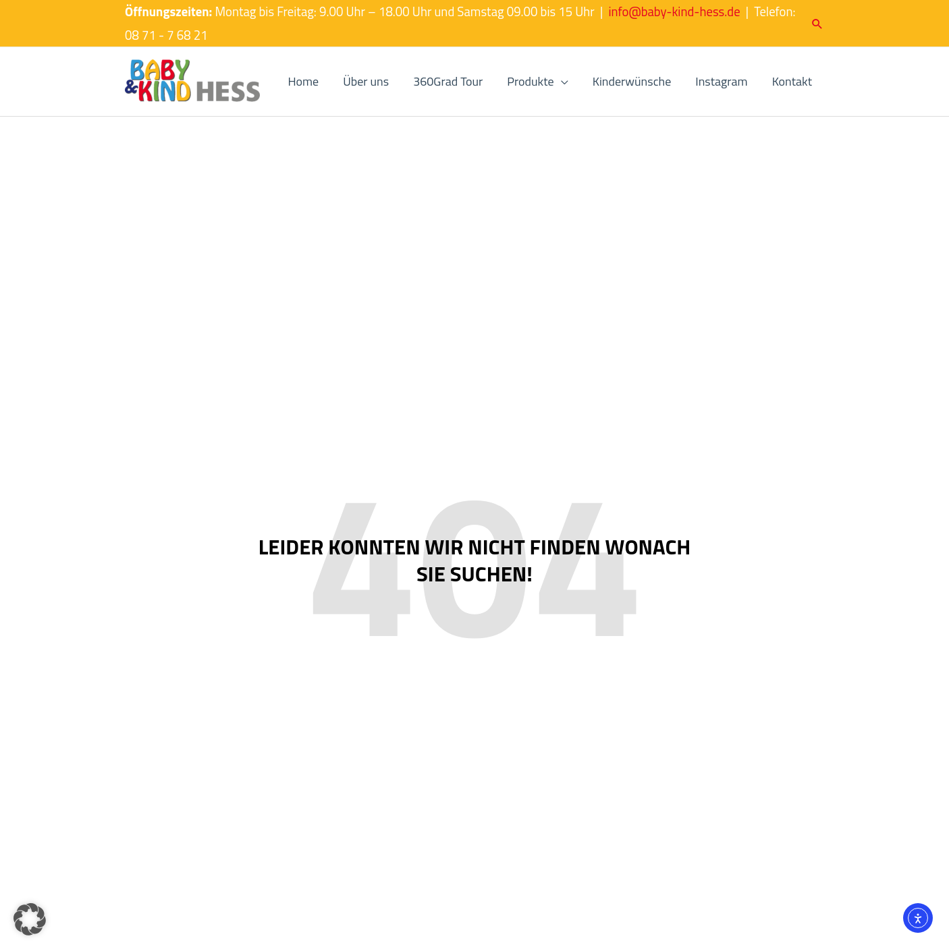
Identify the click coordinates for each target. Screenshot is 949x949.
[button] (817, 23)
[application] (561, 82)
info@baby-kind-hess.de (674, 11)
